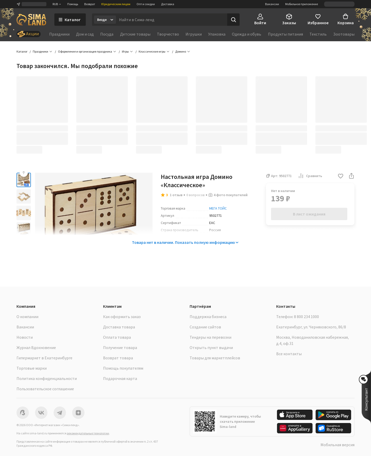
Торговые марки (31, 368)
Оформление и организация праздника (85, 51)
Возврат (89, 4)
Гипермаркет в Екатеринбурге (44, 357)
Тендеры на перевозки (210, 337)
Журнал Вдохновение (36, 347)
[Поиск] (233, 19)
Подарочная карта (120, 378)
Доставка (167, 4)
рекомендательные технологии (88, 433)
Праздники (59, 34)
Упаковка (216, 34)
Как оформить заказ (122, 316)
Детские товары (135, 34)
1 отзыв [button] (176, 195)
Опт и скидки (146, 4)
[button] (340, 176)
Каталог (22, 51)
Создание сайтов (205, 326)
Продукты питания (285, 34)
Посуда (106, 34)
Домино (180, 51)
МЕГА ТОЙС (218, 208)
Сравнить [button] (310, 176)
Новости (24, 337)
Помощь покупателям (123, 368)
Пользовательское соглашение (45, 388)
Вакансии (272, 4)
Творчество (168, 34)
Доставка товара (119, 326)
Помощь (72, 4)
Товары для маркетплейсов (215, 357)
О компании (27, 316)
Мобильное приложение (301, 4)
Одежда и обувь (246, 34)
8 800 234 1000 (306, 316)
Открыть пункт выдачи (211, 347)
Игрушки (193, 34)
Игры (125, 51)
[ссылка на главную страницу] (31, 20)
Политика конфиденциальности (46, 378)
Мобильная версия (338, 444)
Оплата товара (117, 337)
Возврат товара (118, 357)
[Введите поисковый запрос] (171, 19)
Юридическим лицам (115, 4)
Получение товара (120, 347)
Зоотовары (344, 34)
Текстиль (318, 34)
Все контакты (289, 353)
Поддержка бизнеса (208, 316)
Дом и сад (85, 34)
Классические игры (152, 51)
